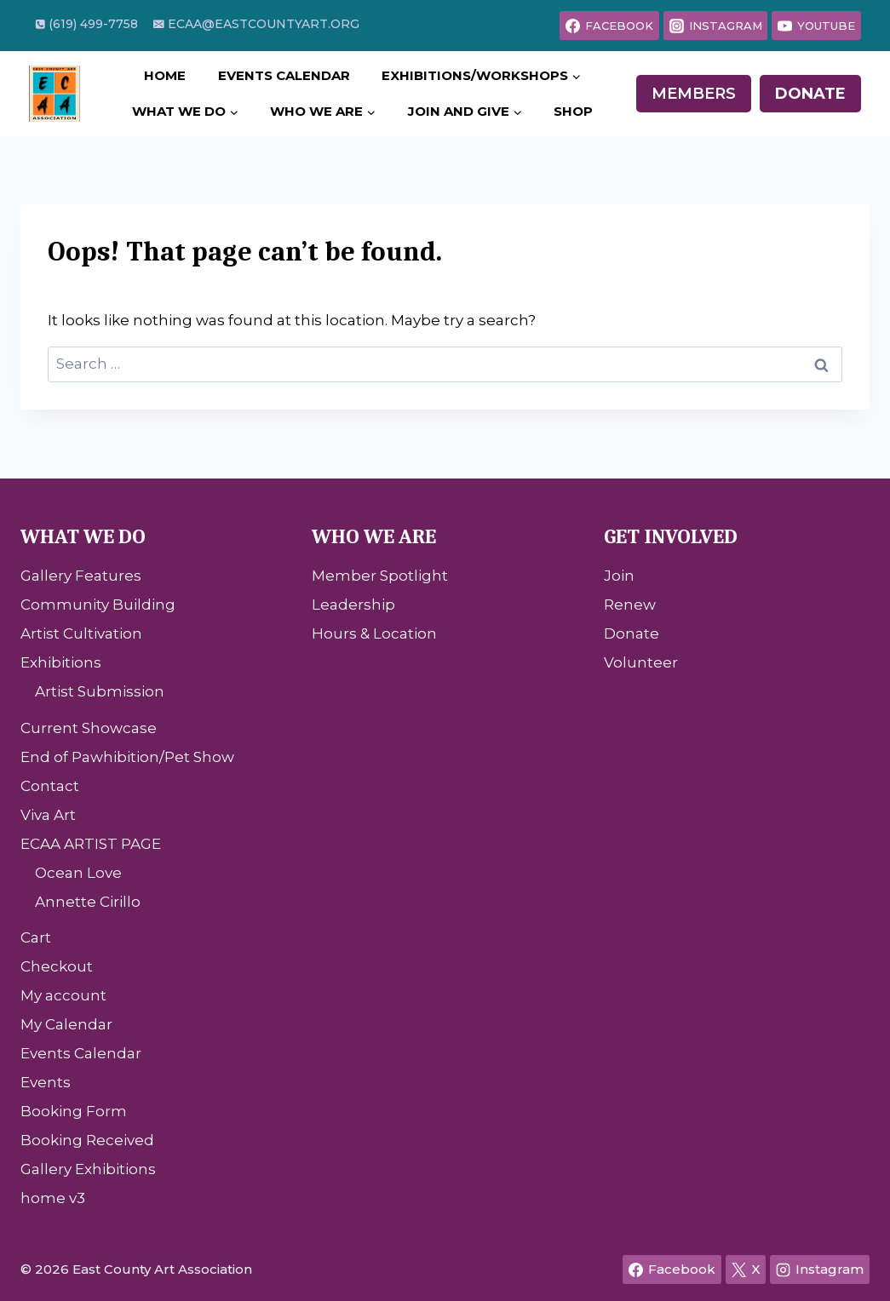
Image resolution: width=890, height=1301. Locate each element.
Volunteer (641, 662)
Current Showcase (88, 727)
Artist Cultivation (81, 633)
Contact (49, 785)
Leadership (353, 604)
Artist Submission (99, 691)
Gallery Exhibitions (88, 1169)
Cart (35, 937)
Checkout (56, 966)
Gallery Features (80, 575)
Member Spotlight (380, 575)
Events (45, 1082)
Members (694, 93)
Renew (630, 604)
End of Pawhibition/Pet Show (127, 756)
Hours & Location (374, 633)
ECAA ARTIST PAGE (90, 843)
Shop (573, 111)
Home (165, 75)
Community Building (97, 604)
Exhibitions (60, 662)
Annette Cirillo (88, 901)
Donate (810, 93)
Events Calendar (284, 75)
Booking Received (87, 1140)
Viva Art (48, 814)
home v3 (52, 1197)
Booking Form (73, 1111)
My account (63, 995)
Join (619, 575)
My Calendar (66, 1024)
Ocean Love (78, 872)
